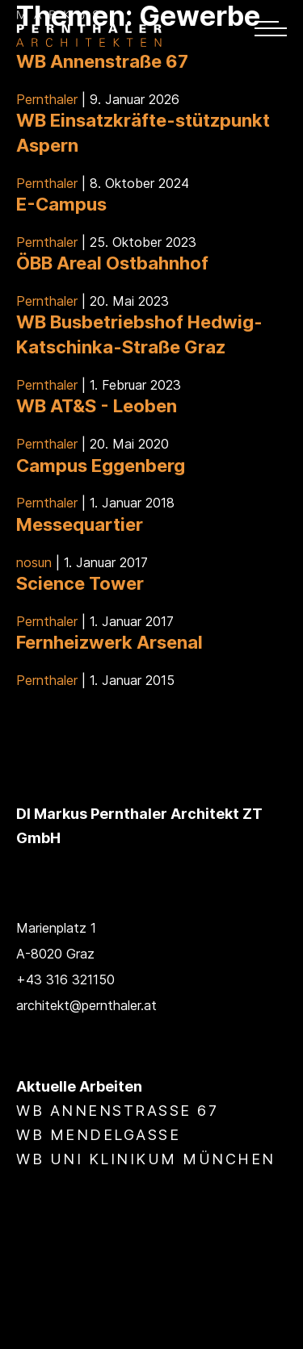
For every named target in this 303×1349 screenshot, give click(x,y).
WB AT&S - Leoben (96, 405)
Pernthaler (47, 99)
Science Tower (80, 583)
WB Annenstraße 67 (102, 61)
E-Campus (61, 204)
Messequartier (79, 524)
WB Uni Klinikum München (146, 1159)
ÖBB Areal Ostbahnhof (112, 263)
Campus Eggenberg (100, 465)
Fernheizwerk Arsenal (109, 642)
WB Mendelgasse (98, 1134)
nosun (34, 562)
